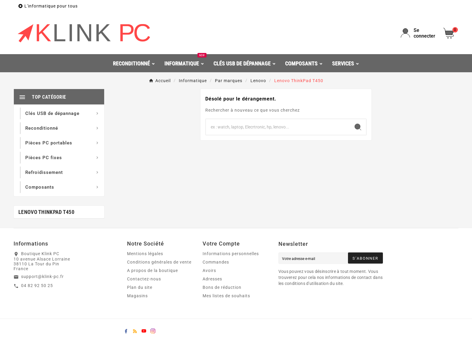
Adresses (212, 279)
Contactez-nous (144, 279)
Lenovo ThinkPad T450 (46, 212)
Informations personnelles (231, 253)
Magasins (137, 295)
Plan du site (139, 287)
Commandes (216, 262)
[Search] (358, 127)
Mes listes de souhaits (226, 295)
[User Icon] (418, 33)
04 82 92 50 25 (37, 285)
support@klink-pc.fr (42, 276)
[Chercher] (278, 127)
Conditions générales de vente (159, 262)
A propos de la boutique (152, 270)
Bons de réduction (222, 287)
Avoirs (209, 270)
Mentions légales (145, 253)
